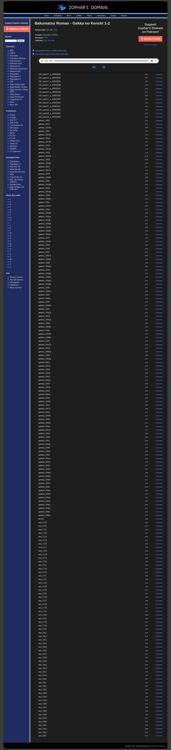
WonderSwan (15, 184)
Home (46, 16)
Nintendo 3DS (16, 63)
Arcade (13, 117)
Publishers (14, 285)
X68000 (13, 149)
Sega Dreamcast (17, 97)
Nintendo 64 (15, 66)
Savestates (101, 16)
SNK (46, 38)
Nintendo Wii (15, 71)
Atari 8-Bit (14, 123)
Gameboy (14, 56)
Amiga (12, 115)
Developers (14, 282)
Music (69, 16)
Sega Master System (18, 87)
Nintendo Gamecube (18, 69)
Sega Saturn (15, 94)
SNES (12, 53)
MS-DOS (13, 130)
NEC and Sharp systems (16, 181)
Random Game (16, 277)
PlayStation (14, 161)
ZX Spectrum (15, 151)
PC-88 (12, 136)
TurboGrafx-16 (16, 100)
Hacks (89, 16)
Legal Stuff (153, 746)
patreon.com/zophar (150, 45)
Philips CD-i (15, 141)
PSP (12, 82)
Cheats (113, 16)
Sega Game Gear (17, 84)
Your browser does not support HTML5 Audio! (99, 60)
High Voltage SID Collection (17, 188)
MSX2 (12, 133)
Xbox (12, 102)
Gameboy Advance (18, 58)
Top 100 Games (16, 280)
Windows (13, 146)
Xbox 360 (14, 105)
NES (12, 50)
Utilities (79, 16)
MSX (12, 174)
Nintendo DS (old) (17, 172)
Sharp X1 (14, 144)
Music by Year (16, 288)
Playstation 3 (15, 79)
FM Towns (14, 128)
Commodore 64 (16, 125)
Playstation (14, 74)
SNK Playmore (49, 40)
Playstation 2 (15, 77)
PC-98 (12, 138)
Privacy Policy (162, 746)
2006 (55, 30)
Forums (124, 16)
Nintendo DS (15, 61)
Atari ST (13, 120)
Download (159, 74)
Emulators (58, 16)
